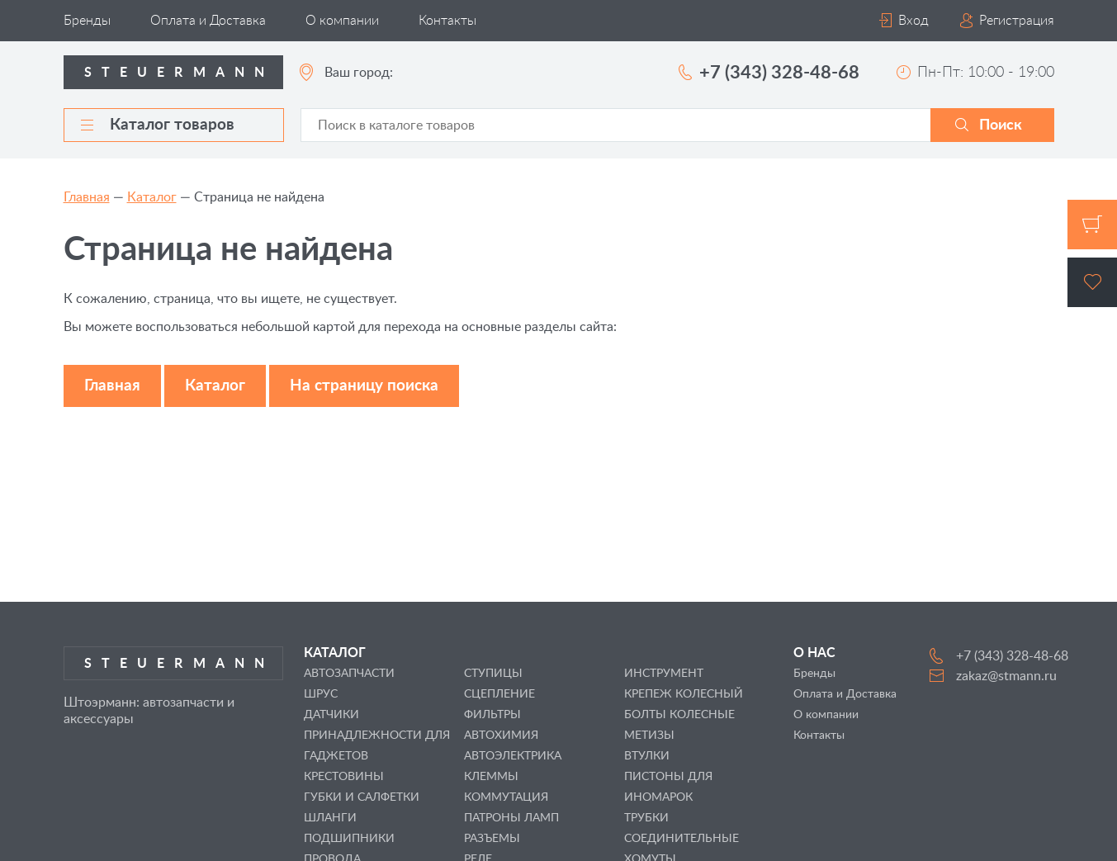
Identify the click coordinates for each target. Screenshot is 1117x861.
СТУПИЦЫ (493, 673)
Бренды (87, 20)
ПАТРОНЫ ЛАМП (511, 818)
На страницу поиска (364, 386)
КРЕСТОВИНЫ (344, 777)
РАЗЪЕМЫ (492, 838)
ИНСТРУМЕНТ (663, 673)
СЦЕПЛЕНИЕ (499, 694)
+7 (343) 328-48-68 (779, 73)
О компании (342, 20)
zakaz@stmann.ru (1006, 676)
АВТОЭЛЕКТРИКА (512, 756)
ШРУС (321, 694)
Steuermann (179, 72)
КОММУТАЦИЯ (506, 797)
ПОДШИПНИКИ (349, 838)
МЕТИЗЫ (649, 735)
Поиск (1000, 125)
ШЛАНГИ (330, 818)
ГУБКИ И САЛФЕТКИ (361, 797)
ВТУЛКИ (647, 756)
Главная (87, 197)
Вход (913, 20)
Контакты (447, 20)
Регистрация (1016, 20)
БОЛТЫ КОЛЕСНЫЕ (679, 715)
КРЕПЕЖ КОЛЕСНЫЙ (683, 694)
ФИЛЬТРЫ (492, 715)
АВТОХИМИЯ (501, 735)
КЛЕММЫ (491, 777)
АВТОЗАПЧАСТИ (349, 673)
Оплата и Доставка (208, 20)
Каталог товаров (157, 125)
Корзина (1092, 224)
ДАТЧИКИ (331, 715)
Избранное (1092, 282)
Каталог (152, 197)
